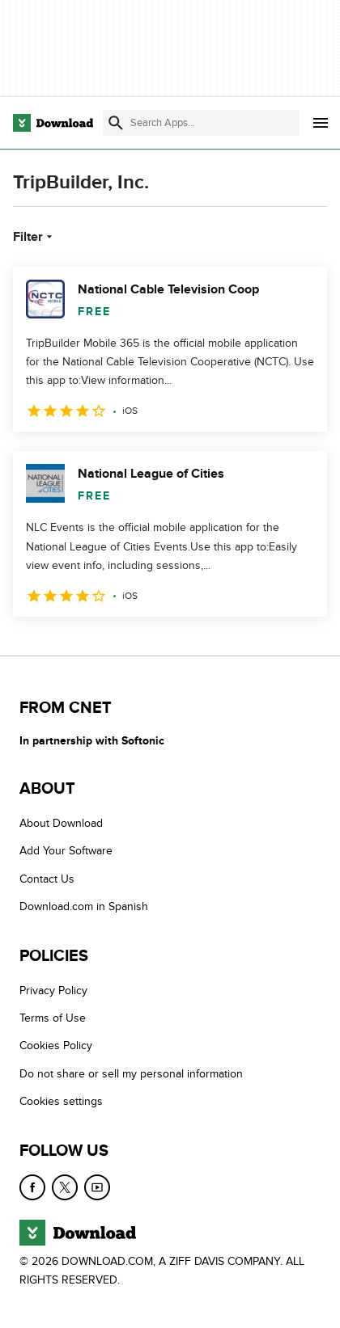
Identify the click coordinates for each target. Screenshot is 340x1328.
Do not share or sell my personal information (131, 1074)
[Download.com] (53, 123)
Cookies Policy (55, 1045)
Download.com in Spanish (83, 906)
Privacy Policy (53, 990)
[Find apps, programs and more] (201, 123)
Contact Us (46, 879)
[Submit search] (116, 123)
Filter (34, 237)
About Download (61, 823)
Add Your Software (66, 851)
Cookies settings (61, 1101)
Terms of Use (52, 1018)
